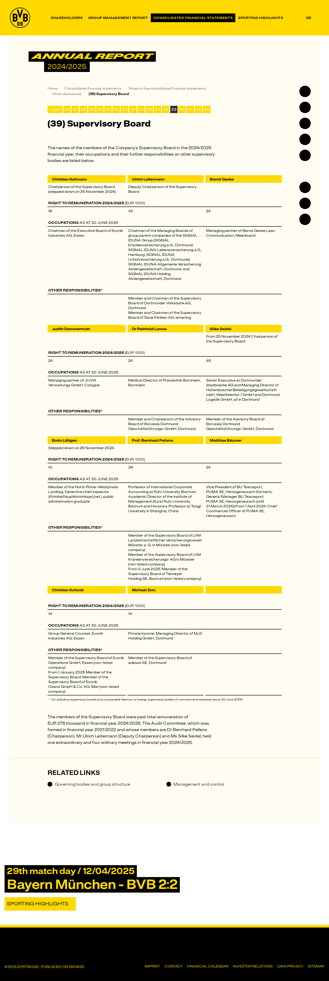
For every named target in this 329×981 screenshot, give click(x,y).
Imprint (152, 966)
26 (66, 109)
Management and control (195, 784)
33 (124, 109)
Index (55, 109)
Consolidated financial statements (92, 88)
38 (165, 109)
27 (75, 109)
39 (174, 109)
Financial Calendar (207, 966)
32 (116, 109)
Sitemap (316, 966)
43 (206, 109)
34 (132, 109)
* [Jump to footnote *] (101, 290)
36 (149, 109)
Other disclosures (66, 94)
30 (100, 109)
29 (91, 109)
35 (140, 109)
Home (52, 88)
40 (182, 109)
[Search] (317, 17)
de (308, 18)
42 (198, 109)
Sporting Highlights (37, 904)
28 (83, 109)
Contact (173, 966)
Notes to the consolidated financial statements (167, 88)
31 (108, 109)
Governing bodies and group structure (89, 784)
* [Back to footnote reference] (49, 699)
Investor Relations (253, 966)
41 (190, 109)
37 (157, 109)
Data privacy (290, 966)
